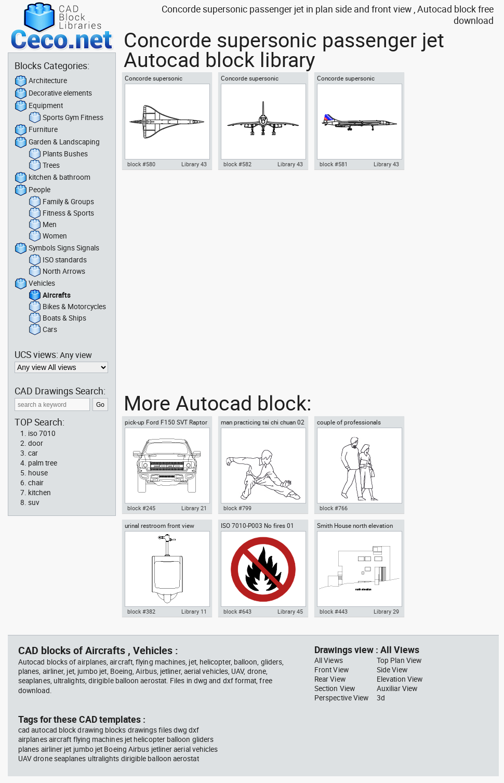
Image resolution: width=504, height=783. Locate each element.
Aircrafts (50, 295)
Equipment (39, 106)
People (32, 190)
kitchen (39, 492)
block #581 (334, 164)
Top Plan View (399, 660)
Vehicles (35, 283)
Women (48, 236)
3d (381, 697)
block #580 (141, 164)
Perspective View (341, 697)
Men (43, 225)
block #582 (237, 164)
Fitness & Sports (61, 213)
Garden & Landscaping (57, 142)
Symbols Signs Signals (57, 248)
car (33, 453)
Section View (334, 688)
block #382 (141, 611)
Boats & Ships (57, 318)
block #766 (334, 508)
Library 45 (290, 611)
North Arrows (57, 271)
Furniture (36, 130)
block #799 (237, 508)
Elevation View (399, 679)
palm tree (42, 463)
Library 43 (194, 164)
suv (33, 502)
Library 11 (194, 611)
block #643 (237, 611)
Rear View (330, 679)
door (35, 443)
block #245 (141, 508)
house (38, 472)
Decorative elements (53, 93)
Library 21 (194, 508)
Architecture (41, 81)
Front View (331, 669)
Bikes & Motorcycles (67, 307)
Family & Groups (61, 202)
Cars (43, 330)
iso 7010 (42, 433)
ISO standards (58, 260)
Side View (392, 669)
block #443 (334, 611)
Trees (44, 165)
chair (36, 482)
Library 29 (386, 611)
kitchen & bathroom (52, 177)
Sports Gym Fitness (66, 118)
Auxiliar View (397, 688)
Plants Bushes (58, 154)
